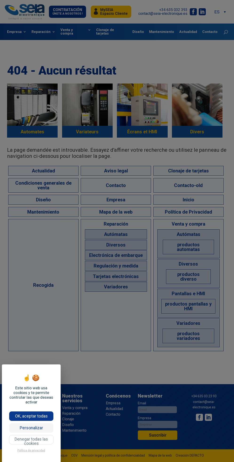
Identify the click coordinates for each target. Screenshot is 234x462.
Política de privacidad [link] (31, 450)
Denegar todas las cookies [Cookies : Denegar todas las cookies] (31, 440)
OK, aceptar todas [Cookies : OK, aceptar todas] (31, 416)
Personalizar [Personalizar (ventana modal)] (31, 427)
